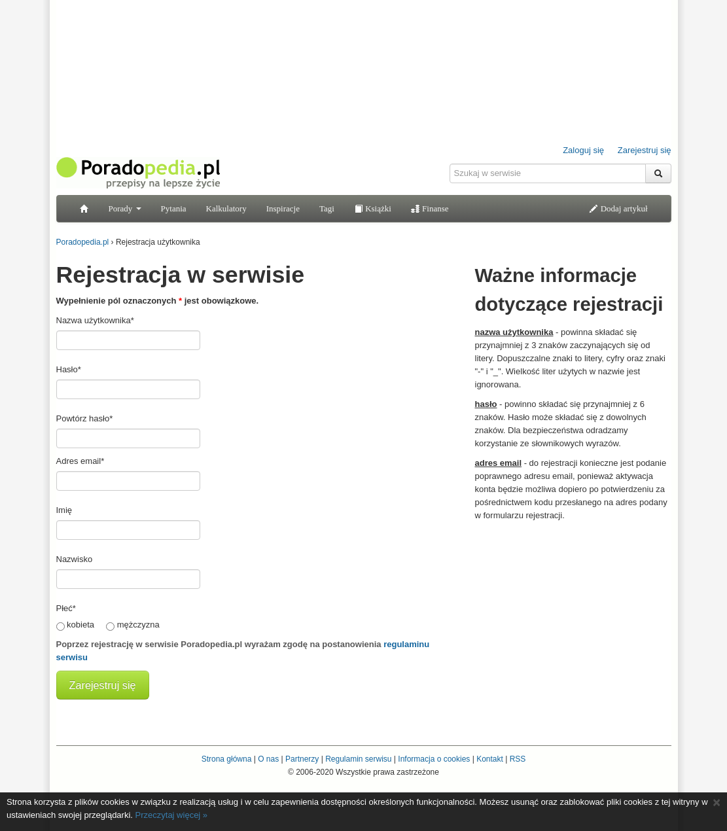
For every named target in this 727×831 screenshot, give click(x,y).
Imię (64, 510)
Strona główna (227, 759)
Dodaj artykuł (618, 208)
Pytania (173, 208)
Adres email (80, 461)
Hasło (68, 369)
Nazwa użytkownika (95, 320)
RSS (518, 759)
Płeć (66, 608)
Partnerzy (302, 759)
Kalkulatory (226, 208)
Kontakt (489, 759)
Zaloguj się (583, 150)
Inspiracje (283, 208)
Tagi (326, 208)
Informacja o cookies (434, 759)
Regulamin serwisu (358, 759)
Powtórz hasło (84, 418)
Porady (125, 208)
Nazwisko (74, 559)
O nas (268, 759)
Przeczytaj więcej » (171, 815)
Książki (372, 208)
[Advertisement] (573, 610)
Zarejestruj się (644, 150)
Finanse (430, 208)
